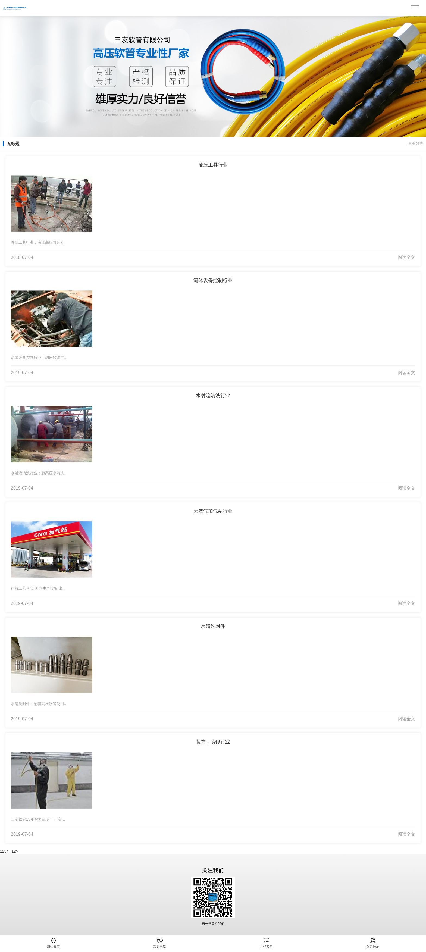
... (10, 851)
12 (14, 851)
